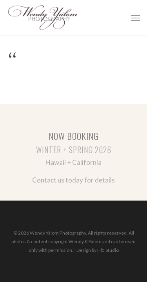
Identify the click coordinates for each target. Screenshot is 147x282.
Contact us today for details (73, 180)
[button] (135, 18)
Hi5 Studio (108, 250)
